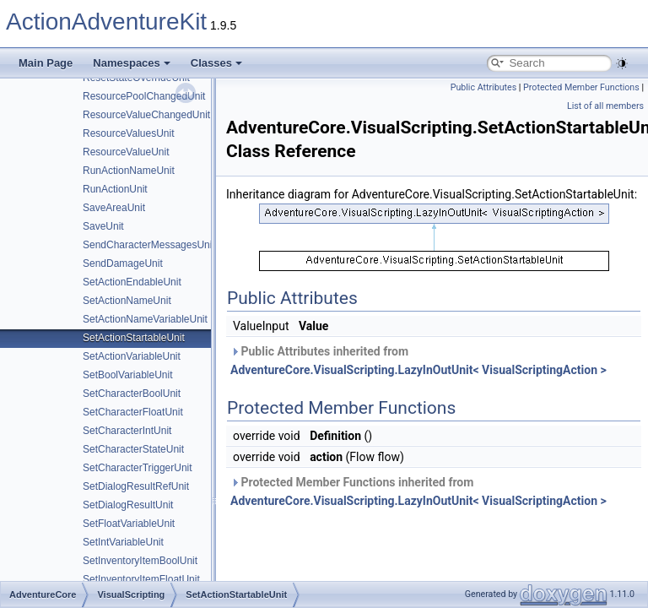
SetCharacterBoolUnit (132, 393)
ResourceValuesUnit (129, 133)
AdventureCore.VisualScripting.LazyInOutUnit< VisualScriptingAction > (418, 370)
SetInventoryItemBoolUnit (140, 561)
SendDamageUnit (123, 263)
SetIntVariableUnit (123, 542)
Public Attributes (484, 87)
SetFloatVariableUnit (129, 523)
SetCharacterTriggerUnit (137, 468)
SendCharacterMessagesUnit (149, 245)
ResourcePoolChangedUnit (144, 96)
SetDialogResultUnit (128, 505)
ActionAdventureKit (106, 21)
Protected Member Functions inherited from (418, 491)
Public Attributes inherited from (418, 361)
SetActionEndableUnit (132, 282)
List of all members (605, 105)
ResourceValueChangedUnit (146, 115)
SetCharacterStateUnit (133, 449)
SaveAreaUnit (114, 208)
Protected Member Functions (581, 87)
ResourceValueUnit (126, 152)
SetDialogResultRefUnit (136, 486)
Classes (216, 63)
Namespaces (131, 63)
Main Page (46, 63)
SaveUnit (103, 226)
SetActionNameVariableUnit (145, 319)
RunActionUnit (115, 189)
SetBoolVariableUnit (128, 375)
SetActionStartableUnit (134, 338)
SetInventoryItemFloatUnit (141, 579)
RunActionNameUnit (129, 170)
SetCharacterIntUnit (127, 431)
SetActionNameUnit (127, 301)
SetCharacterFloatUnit (133, 412)
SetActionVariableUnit (132, 356)
